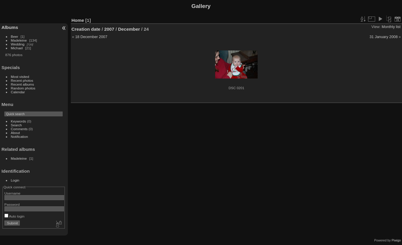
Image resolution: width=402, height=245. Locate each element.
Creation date (85, 29)
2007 (109, 29)
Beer (14, 36)
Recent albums (22, 84)
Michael (17, 48)
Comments (19, 129)
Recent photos (22, 80)
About (15, 133)
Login (15, 180)
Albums (9, 27)
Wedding (17, 44)
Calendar (18, 92)
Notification (19, 136)
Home (77, 20)
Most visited (20, 77)
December (129, 29)
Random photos (23, 88)
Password (12, 204)
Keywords (18, 121)
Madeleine (19, 40)
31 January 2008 (384, 37)
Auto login (14, 216)
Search (16, 125)
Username (12, 193)
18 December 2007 (91, 37)
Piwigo (396, 240)
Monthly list (391, 26)
